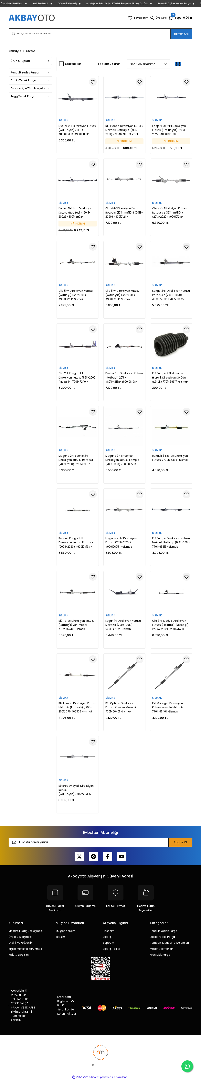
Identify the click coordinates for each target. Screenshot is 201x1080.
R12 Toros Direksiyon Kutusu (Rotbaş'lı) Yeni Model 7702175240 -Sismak (76, 625)
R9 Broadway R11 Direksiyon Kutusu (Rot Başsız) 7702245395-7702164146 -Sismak (76, 790)
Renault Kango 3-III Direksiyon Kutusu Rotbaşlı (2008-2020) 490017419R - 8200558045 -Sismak (75, 542)
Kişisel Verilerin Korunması (25, 949)
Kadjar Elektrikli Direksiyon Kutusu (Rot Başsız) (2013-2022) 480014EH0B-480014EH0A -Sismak (169, 130)
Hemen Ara (181, 34)
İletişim (60, 937)
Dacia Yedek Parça (162, 937)
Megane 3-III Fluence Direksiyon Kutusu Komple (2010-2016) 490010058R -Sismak (122, 460)
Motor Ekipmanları (162, 949)
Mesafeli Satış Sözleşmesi (26, 931)
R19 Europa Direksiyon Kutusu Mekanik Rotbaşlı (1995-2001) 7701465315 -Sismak (171, 542)
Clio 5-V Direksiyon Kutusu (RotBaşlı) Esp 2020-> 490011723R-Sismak (75, 295)
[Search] (100, 33)
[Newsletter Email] (100, 842)
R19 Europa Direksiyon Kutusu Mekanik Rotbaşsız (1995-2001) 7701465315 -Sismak (124, 130)
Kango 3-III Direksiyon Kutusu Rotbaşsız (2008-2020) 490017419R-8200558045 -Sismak (171, 295)
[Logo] (32, 18)
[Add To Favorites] (93, 82)
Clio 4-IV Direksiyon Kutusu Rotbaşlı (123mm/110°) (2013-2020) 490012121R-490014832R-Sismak (124, 213)
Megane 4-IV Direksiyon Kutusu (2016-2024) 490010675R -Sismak (121, 542)
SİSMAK (30, 51)
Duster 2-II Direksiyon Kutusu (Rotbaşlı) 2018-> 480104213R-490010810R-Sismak (124, 377)
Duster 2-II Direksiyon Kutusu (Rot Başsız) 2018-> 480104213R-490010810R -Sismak (77, 130)
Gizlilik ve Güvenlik (20, 943)
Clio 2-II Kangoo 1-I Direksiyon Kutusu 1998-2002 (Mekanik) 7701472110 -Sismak (76, 377)
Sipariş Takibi (111, 949)
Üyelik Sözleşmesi (20, 937)
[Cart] (180, 18)
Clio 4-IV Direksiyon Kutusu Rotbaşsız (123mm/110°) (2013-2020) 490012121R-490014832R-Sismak (169, 213)
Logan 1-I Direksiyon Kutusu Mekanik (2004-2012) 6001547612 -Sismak (123, 625)
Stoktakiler (73, 64)
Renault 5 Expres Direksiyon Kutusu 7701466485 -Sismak (170, 458)
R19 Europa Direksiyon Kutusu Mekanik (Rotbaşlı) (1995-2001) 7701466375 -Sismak (77, 707)
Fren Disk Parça (160, 955)
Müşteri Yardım (65, 931)
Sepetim (108, 943)
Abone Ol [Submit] (180, 842)
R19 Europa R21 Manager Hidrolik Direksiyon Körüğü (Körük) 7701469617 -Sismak (170, 377)
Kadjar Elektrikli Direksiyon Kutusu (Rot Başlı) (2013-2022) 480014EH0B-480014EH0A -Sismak (75, 213)
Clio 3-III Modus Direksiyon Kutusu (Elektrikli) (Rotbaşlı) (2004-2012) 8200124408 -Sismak (170, 625)
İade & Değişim (19, 955)
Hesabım (108, 931)
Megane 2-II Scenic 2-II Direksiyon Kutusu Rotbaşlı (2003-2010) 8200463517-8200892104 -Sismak (75, 460)
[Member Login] (158, 18)
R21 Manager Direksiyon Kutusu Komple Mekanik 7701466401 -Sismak (167, 707)
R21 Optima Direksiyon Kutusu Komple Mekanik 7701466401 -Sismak (120, 707)
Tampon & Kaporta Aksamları (169, 943)
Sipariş (107, 937)
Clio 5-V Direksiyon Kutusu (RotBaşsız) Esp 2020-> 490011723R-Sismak (122, 295)
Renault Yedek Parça (163, 931)
